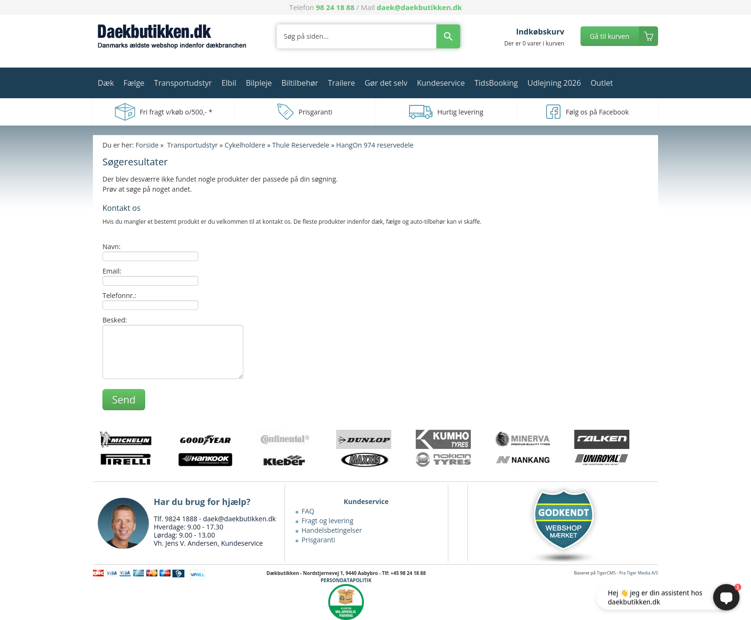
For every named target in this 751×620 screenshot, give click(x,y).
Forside (147, 144)
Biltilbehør (299, 83)
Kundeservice (441, 83)
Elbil (228, 83)
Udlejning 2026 (554, 83)
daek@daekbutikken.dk (419, 7)
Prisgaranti (318, 539)
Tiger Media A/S (642, 573)
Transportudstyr (183, 83)
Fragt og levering (327, 520)
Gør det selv (385, 83)
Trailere (341, 83)
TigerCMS (606, 573)
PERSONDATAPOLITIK (346, 580)
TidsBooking (496, 83)
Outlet (602, 83)
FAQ (308, 511)
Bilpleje (259, 83)
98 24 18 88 (335, 7)
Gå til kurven (609, 36)
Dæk (106, 83)
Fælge (134, 83)
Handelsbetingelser (332, 530)
